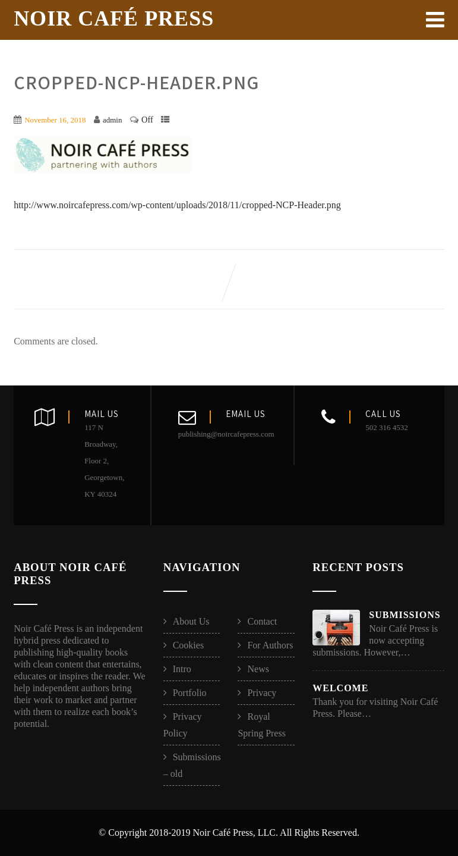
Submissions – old (191, 765)
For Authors (270, 645)
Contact (262, 621)
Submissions (404, 615)
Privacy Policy (182, 724)
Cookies (188, 645)
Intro (182, 669)
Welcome (340, 688)
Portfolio (190, 693)
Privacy (261, 693)
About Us (191, 621)
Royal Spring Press (261, 724)
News (258, 669)
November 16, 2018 (55, 119)
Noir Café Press (114, 18)
